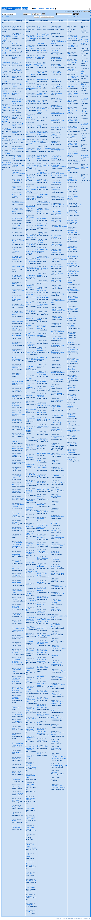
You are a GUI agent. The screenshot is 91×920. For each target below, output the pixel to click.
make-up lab (15, 374)
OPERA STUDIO (56, 633)
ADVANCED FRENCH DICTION (29, 689)
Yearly (25, 9)
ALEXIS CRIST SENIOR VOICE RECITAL (6, 164)
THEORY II (15, 43)
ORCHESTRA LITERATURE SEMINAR (30, 177)
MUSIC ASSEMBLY (29, 525)
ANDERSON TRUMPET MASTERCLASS (17, 661)
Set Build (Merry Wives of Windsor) (6, 38)
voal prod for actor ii (56, 530)
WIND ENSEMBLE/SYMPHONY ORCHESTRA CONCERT (59, 756)
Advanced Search (73, 17)
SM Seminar (29, 500)
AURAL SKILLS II (31, 57)
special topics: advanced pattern (30, 334)
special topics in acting (18, 462)
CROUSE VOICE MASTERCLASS (42, 706)
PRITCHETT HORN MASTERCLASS (18, 651)
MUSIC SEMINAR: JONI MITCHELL (18, 382)
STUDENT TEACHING (15, 698)
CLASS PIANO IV (17, 71)
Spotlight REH (16, 807)
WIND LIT (29, 150)
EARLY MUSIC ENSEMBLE (84, 73)
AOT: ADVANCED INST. (58, 66)
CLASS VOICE (30, 227)
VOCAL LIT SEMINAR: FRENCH (18, 173)
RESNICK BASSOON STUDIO (29, 492)
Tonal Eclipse (16, 772)
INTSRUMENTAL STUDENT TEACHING (17, 680)
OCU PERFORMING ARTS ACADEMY (18, 629)
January (46, 8)
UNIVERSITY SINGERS (16, 514)
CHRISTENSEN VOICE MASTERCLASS (58, 685)
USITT (53, 462)
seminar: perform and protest (30, 377)
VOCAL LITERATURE (16, 298)
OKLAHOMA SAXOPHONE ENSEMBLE (41, 731)
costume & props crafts (57, 149)
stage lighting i (30, 318)
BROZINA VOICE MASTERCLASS (56, 694)
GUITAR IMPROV (31, 359)
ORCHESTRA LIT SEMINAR (31, 166)
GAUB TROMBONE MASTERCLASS (43, 715)
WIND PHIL (15, 522)
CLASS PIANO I (17, 421)
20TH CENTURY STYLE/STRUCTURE (18, 413)
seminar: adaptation (17, 321)
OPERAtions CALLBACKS (6, 153)
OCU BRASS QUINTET (29, 544)
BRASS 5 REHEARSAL (30, 864)
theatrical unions (30, 641)
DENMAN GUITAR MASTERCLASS (31, 765)
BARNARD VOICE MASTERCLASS (73, 273)
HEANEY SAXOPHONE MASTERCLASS (72, 179)
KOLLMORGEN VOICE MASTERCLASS (58, 733)
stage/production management (16, 583)
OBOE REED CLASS (57, 415)
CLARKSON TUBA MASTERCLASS (43, 643)
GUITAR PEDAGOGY (29, 680)
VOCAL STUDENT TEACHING (18, 689)
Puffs (3, 28)
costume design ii (30, 198)
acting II (14, 77)
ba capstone (15, 561)
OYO (13, 814)
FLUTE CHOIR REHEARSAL (30, 276)
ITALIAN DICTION (28, 304)
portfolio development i (74, 205)
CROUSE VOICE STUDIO (59, 678)
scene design (15, 350)
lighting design (16, 187)
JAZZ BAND (29, 729)
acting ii (14, 110)
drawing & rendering (29, 429)
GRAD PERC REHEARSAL (30, 47)
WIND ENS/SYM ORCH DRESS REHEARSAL (17, 544)
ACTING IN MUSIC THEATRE (31, 261)
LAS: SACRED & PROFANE (31, 142)
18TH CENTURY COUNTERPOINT (31, 237)
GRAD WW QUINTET (29, 446)
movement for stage (31, 571)
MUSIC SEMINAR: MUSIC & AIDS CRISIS (18, 101)
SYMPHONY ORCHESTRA (71, 326)
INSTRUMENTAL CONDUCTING (31, 465)
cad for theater (16, 491)
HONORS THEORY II (18, 203)
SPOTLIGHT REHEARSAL (59, 765)
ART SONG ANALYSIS (15, 250)
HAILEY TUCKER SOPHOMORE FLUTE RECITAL (6, 93)
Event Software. (76, 918)
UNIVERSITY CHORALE (16, 607)
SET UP (14, 397)
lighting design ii (30, 628)
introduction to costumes (16, 226)
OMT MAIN (15, 800)
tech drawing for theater (57, 198)
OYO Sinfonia (16, 759)
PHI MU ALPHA (83, 136)
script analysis (16, 484)
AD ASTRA (15, 599)
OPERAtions (5, 81)
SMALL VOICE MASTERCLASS (31, 818)
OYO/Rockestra (16, 735)
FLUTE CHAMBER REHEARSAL (73, 298)
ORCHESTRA (30, 562)
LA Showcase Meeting (29, 855)
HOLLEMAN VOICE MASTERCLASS (18, 744)
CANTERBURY (6, 130)
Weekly (10, 9)
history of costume (17, 575)
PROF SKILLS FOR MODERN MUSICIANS (30, 344)
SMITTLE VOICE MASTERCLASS (72, 309)
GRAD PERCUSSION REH (6, 107)
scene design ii (16, 441)
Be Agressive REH (17, 793)
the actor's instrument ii (29, 116)
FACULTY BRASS (31, 268)
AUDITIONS (71, 136)
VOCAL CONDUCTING (16, 358)
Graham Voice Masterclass (71, 388)
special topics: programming (16, 554)
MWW (4, 145)
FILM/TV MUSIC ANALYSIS (17, 258)
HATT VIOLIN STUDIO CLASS (72, 396)
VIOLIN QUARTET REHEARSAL (18, 505)
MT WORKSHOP (17, 218)
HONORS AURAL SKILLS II (31, 252)
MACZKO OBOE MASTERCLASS (42, 651)
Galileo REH (5, 138)
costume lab (15, 536)
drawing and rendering (29, 367)
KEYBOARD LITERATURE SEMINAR (30, 748)
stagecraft (15, 132)
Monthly (18, 9)
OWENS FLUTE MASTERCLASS (56, 251)
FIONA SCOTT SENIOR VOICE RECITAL (6, 119)
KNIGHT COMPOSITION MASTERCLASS (72, 230)
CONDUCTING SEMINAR (16, 157)
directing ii (15, 455)
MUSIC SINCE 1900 (18, 165)
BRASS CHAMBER (29, 456)
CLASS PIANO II (17, 50)
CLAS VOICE (16, 621)
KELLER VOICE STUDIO (42, 684)
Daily (4, 9)
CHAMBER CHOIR (18, 498)
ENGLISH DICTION (18, 306)
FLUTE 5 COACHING (74, 239)
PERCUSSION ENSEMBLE (16, 670)
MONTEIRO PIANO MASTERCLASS (57, 702)
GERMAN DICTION (18, 434)
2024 (52, 8)
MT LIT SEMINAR (31, 353)
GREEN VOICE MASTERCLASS (72, 120)
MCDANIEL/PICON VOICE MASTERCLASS (58, 786)
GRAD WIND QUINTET (30, 508)
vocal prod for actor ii (18, 637)
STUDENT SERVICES (57, 204)
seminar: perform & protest (58, 338)
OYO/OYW (15, 728)
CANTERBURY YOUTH (30, 785)
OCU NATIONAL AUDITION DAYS (72, 46)
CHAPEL (53, 444)
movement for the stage (18, 428)
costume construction (18, 290)
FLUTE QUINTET (42, 668)
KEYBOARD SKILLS (30, 585)
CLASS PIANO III (31, 102)
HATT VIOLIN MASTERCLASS (56, 625)
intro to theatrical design (58, 372)
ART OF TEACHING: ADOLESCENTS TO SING (31, 188)
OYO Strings (15, 752)
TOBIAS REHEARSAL (85, 85)
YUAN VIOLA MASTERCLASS (42, 612)
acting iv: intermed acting (58, 127)
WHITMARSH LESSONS (41, 65)
